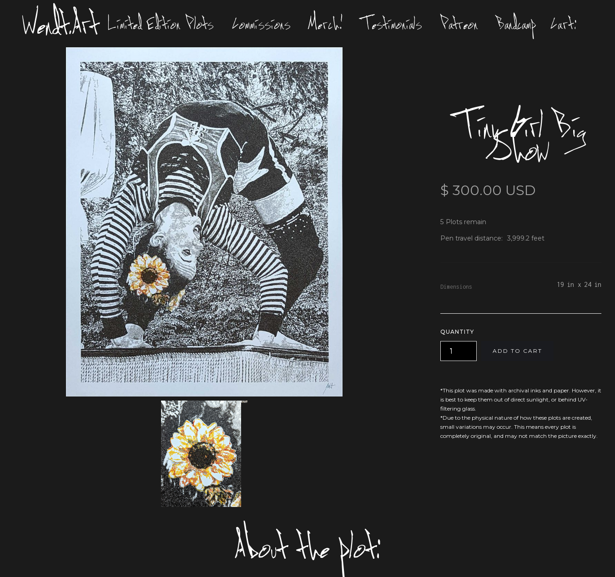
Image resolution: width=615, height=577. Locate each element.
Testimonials (392, 23)
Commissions (261, 23)
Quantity (457, 331)
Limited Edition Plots (161, 23)
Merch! (326, 23)
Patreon (459, 23)
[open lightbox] (204, 221)
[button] (565, 24)
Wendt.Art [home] (61, 23)
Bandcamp (516, 23)
